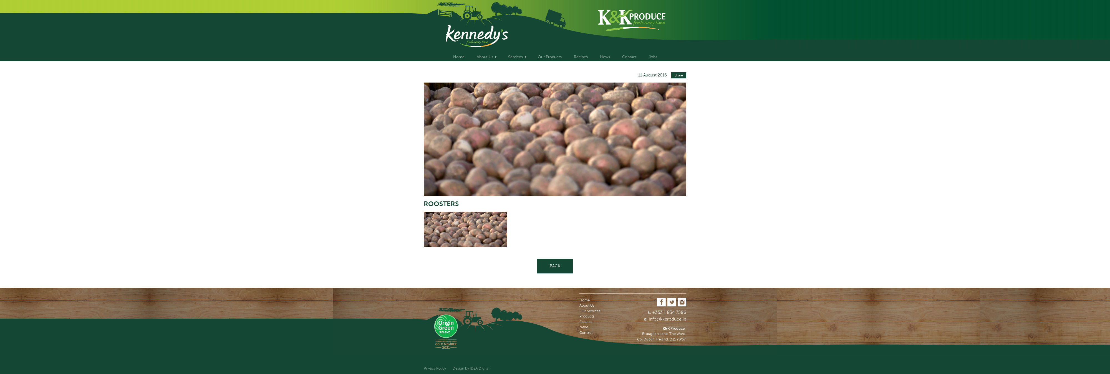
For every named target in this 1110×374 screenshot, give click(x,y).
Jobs (653, 57)
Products (586, 316)
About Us (485, 57)
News (605, 57)
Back (555, 266)
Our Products (550, 57)
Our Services (589, 311)
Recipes (581, 57)
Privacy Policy (435, 368)
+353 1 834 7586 (669, 312)
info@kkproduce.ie (667, 319)
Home (459, 57)
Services (515, 57)
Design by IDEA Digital (471, 368)
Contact (629, 57)
